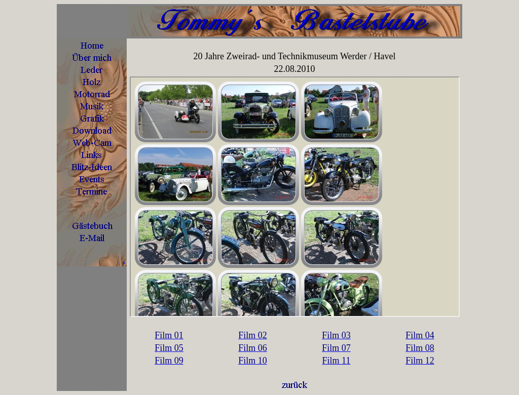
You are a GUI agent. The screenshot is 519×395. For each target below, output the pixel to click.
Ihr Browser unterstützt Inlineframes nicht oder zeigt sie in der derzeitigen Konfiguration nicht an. (295, 196)
